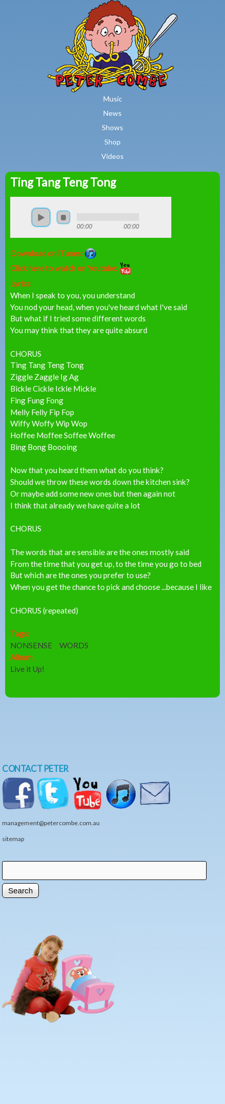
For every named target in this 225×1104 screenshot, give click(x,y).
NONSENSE (31, 645)
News (112, 113)
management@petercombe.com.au (51, 823)
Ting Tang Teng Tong (63, 182)
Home (143, 7)
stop (63, 217)
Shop (112, 141)
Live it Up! (27, 668)
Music (112, 98)
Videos (112, 156)
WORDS (73, 645)
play (41, 217)
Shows (112, 127)
